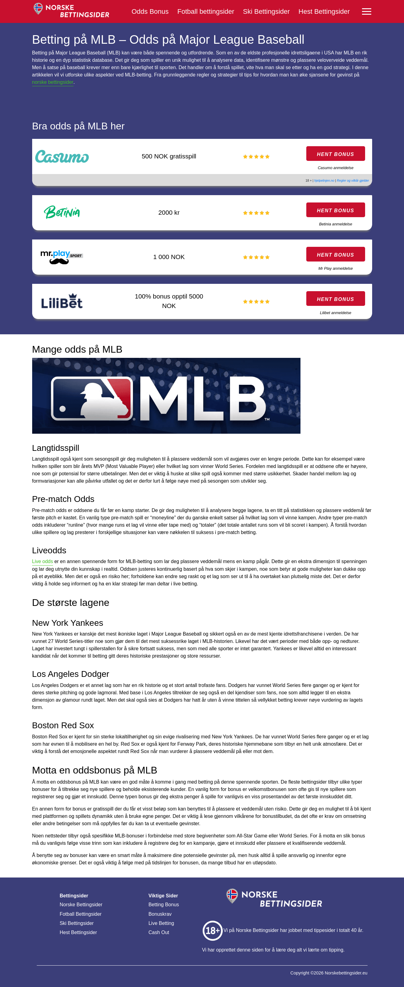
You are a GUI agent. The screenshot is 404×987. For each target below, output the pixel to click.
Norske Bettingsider (81, 904)
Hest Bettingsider (324, 11)
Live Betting (161, 923)
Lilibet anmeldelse (335, 312)
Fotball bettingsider (205, 11)
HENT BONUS (335, 154)
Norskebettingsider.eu (346, 972)
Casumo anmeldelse (335, 167)
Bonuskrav (160, 914)
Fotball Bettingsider (81, 914)
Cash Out (159, 932)
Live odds (42, 561)
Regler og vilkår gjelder (353, 180)
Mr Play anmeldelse (336, 268)
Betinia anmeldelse (335, 224)
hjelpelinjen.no (324, 180)
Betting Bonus (164, 904)
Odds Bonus (150, 11)
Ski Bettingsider (266, 11)
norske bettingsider (53, 82)
